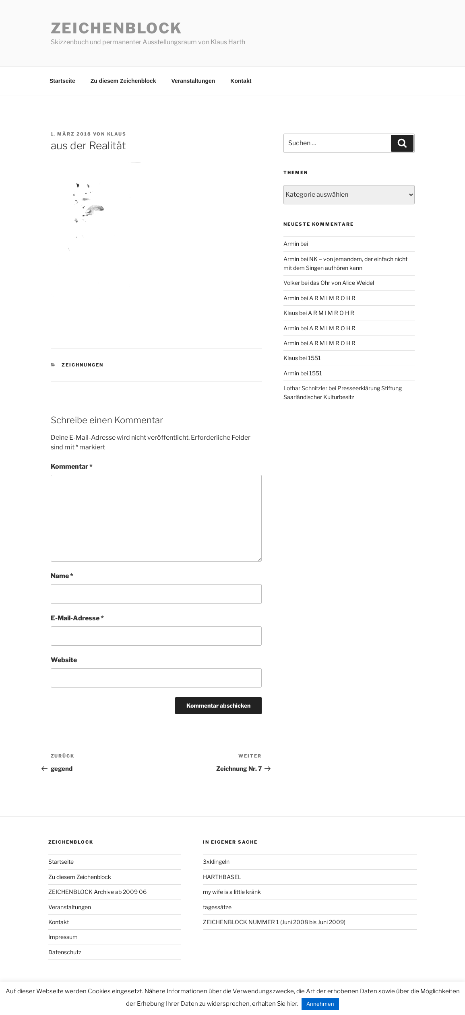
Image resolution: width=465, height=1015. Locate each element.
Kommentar (72, 466)
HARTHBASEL (222, 876)
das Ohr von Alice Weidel (342, 282)
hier (292, 1003)
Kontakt (240, 81)
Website (64, 660)
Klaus (117, 134)
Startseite (62, 81)
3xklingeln (216, 861)
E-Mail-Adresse (77, 618)
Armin (291, 243)
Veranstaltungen (193, 81)
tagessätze (217, 907)
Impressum (63, 936)
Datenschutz (64, 952)
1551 (314, 357)
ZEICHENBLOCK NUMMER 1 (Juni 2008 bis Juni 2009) (274, 921)
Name (62, 576)
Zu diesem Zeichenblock (123, 81)
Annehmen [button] (320, 1004)
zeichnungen (82, 365)
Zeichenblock (117, 28)
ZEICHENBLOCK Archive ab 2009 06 (97, 891)
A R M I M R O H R (332, 297)
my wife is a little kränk (232, 891)
